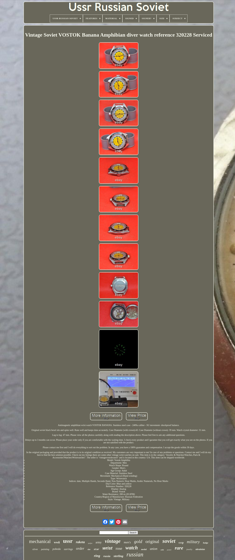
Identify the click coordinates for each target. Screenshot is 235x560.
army (98, 542)
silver (35, 549)
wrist (107, 548)
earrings (68, 549)
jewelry (189, 549)
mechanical (40, 541)
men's (127, 542)
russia (106, 556)
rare (179, 548)
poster (169, 550)
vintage (112, 541)
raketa (80, 542)
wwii (57, 542)
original (152, 541)
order (80, 548)
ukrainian (200, 549)
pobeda (57, 549)
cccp (181, 542)
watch (131, 548)
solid (162, 550)
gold (138, 541)
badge (205, 543)
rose (119, 548)
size (88, 549)
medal (144, 549)
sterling (118, 556)
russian (134, 554)
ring (97, 556)
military (193, 542)
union (153, 549)
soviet (168, 541)
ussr (68, 541)
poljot (90, 543)
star (96, 549)
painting (45, 549)
